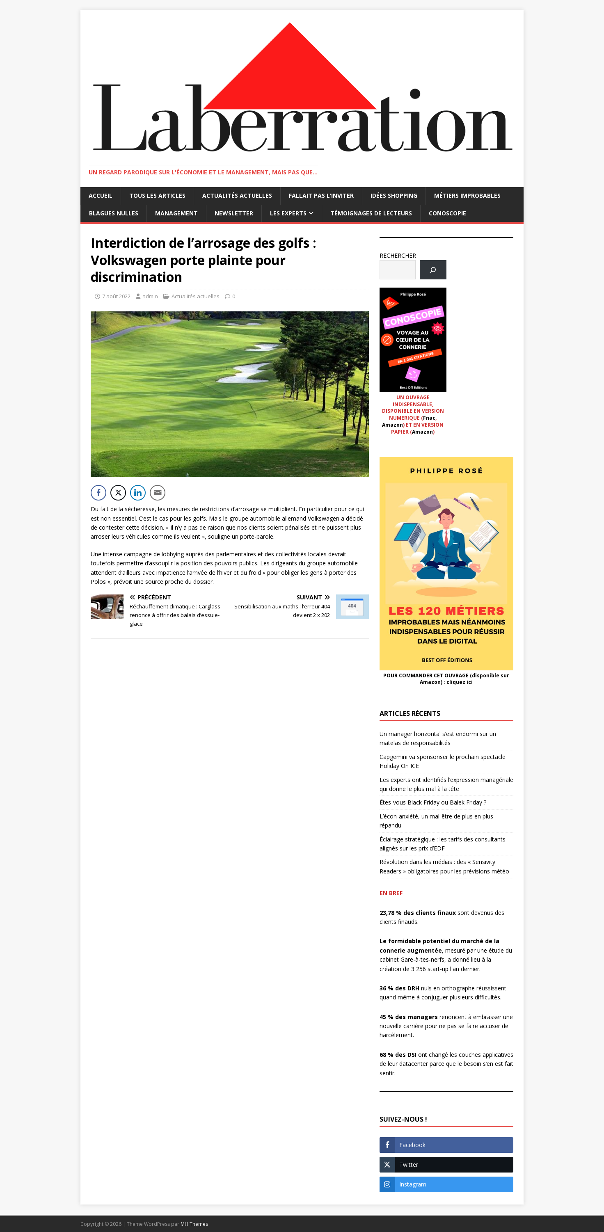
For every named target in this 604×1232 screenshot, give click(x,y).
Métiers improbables (467, 195)
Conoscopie (447, 213)
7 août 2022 (116, 296)
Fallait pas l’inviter (321, 195)
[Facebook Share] (98, 493)
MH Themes (194, 1224)
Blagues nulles (113, 213)
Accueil (100, 195)
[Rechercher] (433, 269)
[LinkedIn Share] (138, 493)
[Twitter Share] (118, 493)
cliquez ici (459, 682)
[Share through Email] (157, 493)
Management (176, 213)
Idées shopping (394, 195)
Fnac (429, 417)
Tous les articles (157, 195)
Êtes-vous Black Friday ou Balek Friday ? (433, 802)
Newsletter (234, 213)
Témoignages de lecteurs (371, 213)
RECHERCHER (398, 255)
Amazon (392, 424)
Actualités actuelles (237, 195)
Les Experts (288, 213)
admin (150, 296)
